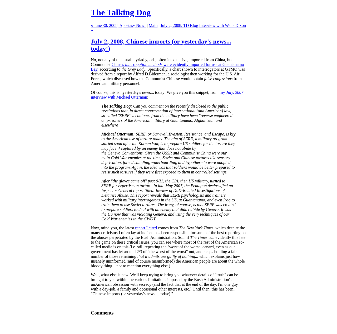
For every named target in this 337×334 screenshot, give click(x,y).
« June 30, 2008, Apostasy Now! (118, 25)
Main (153, 25)
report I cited (146, 228)
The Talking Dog (121, 12)
